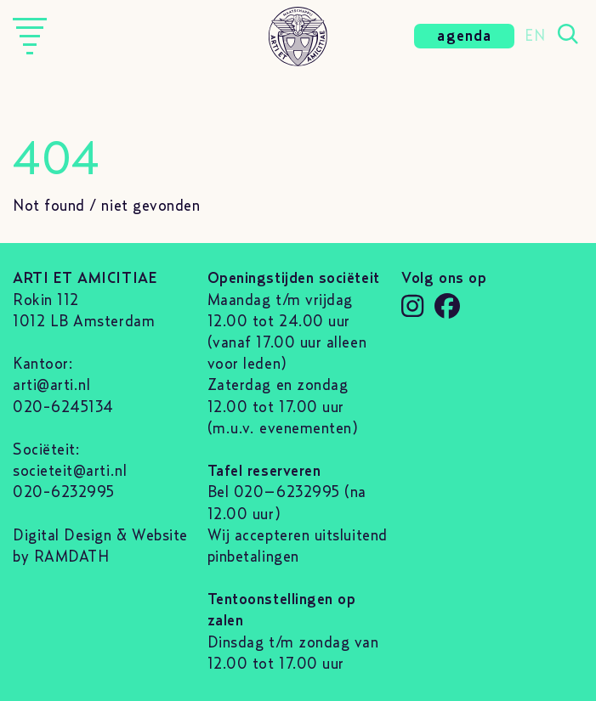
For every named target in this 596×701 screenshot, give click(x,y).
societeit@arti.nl (70, 471)
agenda (464, 36)
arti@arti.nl (51, 385)
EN (535, 36)
